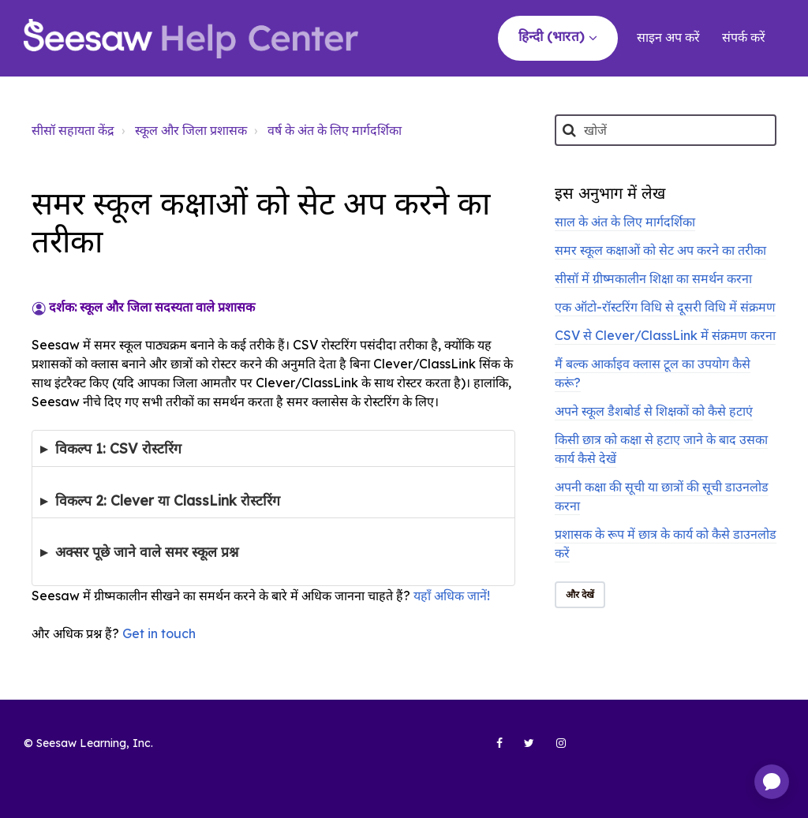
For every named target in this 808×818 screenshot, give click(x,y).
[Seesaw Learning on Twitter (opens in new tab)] (522, 749)
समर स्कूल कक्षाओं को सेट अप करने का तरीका (660, 250)
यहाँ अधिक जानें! (451, 595)
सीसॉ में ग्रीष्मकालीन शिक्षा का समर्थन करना (653, 278)
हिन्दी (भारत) (553, 36)
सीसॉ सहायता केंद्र (73, 130)
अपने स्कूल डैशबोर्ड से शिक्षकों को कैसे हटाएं (654, 411)
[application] (771, 781)
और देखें (580, 594)
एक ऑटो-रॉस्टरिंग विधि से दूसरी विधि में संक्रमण (665, 307)
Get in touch (159, 633)
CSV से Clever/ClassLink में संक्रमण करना (665, 335)
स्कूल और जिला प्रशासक (191, 130)
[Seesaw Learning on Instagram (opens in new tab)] (554, 749)
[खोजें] (665, 130)
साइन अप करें (668, 37)
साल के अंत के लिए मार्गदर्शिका (625, 222)
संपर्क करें (743, 37)
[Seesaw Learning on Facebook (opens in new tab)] (491, 749)
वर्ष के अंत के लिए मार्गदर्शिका (334, 130)
